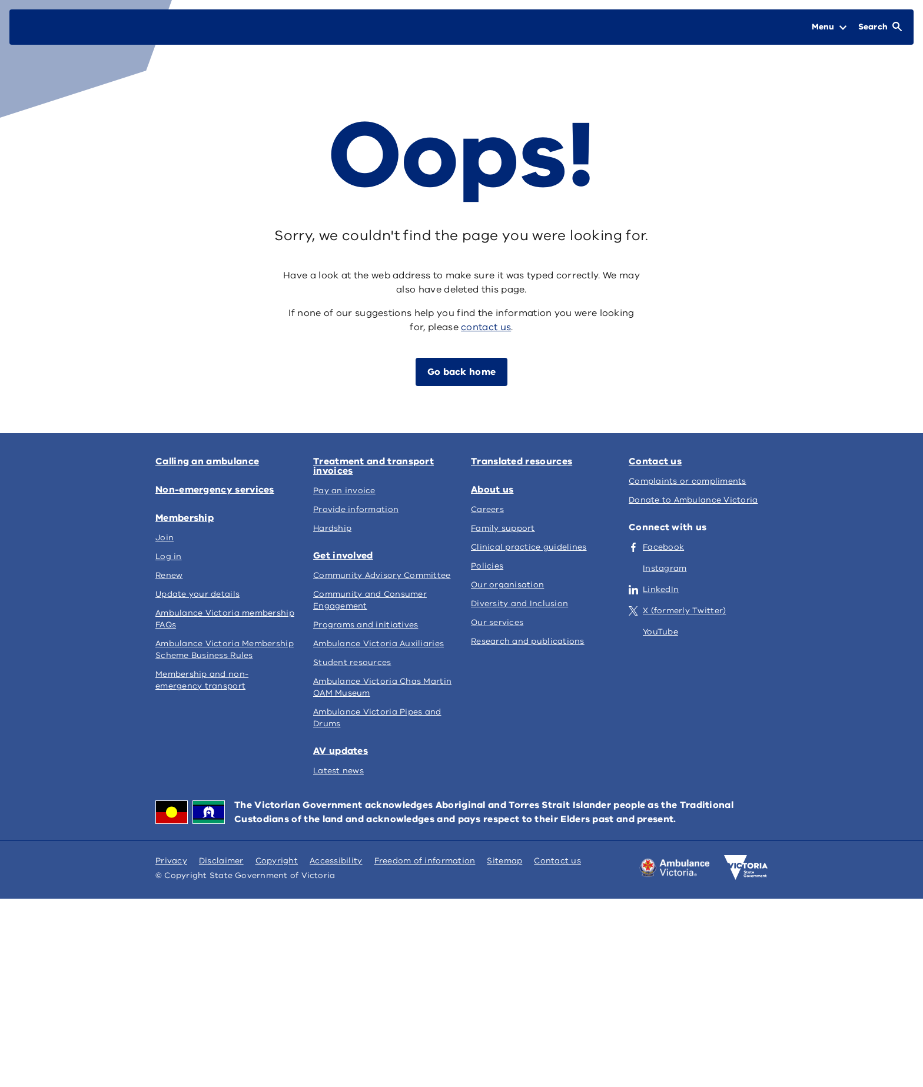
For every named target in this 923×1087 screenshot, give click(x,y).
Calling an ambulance (207, 461)
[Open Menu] (829, 27)
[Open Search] (880, 27)
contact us (486, 327)
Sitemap (504, 860)
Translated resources (521, 461)
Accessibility (336, 860)
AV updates (340, 751)
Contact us (655, 461)
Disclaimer (221, 860)
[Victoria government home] (746, 867)
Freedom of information (425, 860)
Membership (184, 518)
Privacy (171, 860)
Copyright (276, 860)
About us (492, 489)
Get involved (343, 555)
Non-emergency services (214, 489)
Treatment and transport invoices (373, 466)
